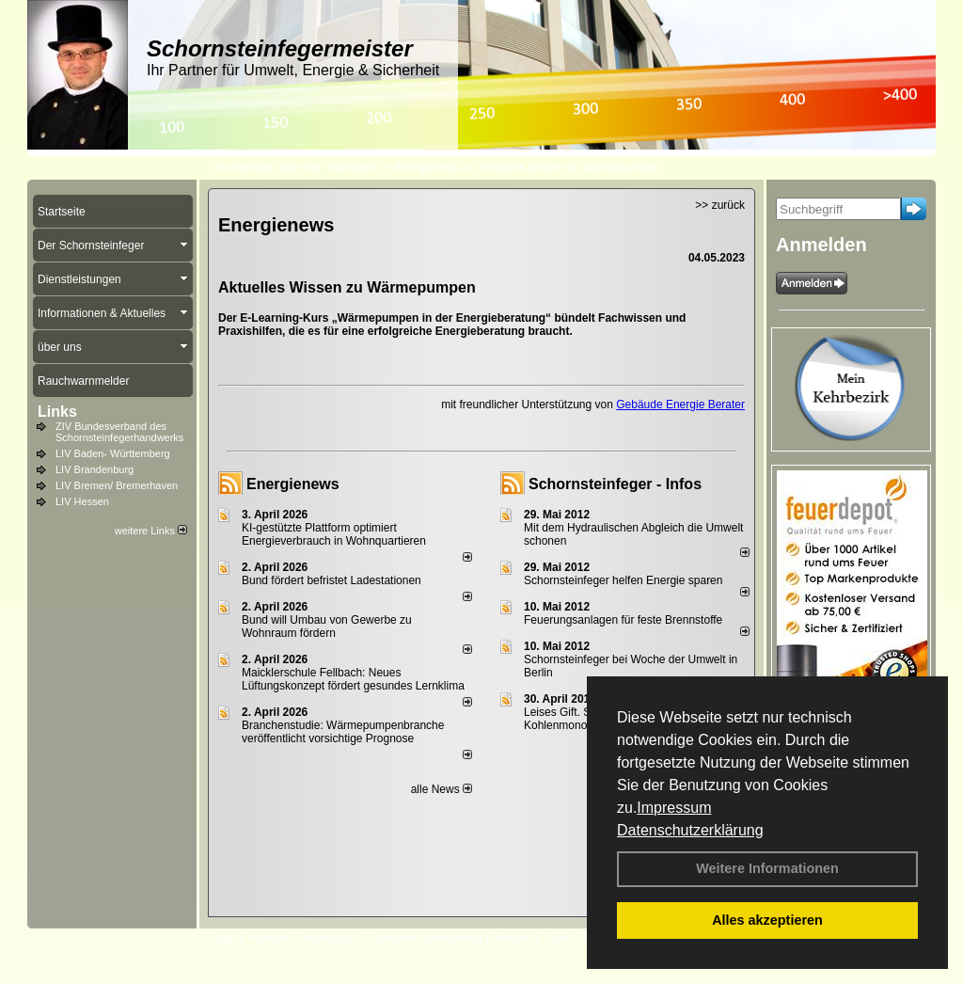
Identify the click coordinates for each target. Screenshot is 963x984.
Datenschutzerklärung (690, 830)
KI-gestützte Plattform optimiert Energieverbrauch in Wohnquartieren (334, 534)
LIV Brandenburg (94, 469)
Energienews (292, 484)
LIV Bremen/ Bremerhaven (116, 485)
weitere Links (151, 530)
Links (57, 412)
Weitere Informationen (767, 868)
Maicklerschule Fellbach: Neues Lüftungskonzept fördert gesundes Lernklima (353, 679)
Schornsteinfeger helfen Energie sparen (623, 580)
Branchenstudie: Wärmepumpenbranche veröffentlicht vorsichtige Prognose (343, 732)
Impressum (674, 808)
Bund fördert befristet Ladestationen (331, 580)
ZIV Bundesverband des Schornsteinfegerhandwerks (119, 432)
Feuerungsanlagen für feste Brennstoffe (623, 620)
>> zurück (720, 205)
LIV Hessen (82, 501)
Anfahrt (514, 937)
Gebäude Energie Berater (680, 404)
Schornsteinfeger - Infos (615, 484)
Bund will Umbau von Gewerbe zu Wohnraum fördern (327, 626)
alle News (441, 789)
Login (222, 937)
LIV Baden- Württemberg (112, 453)
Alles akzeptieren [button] (767, 920)
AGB (558, 937)
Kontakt (269, 937)
